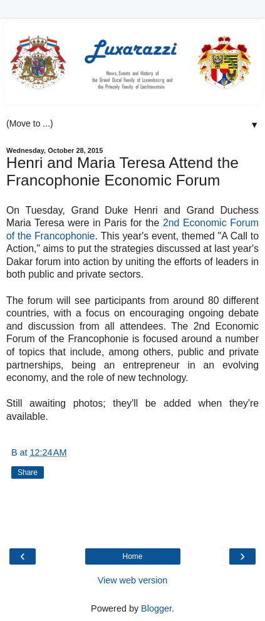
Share (28, 472)
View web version (133, 580)
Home (132, 556)
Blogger (156, 608)
